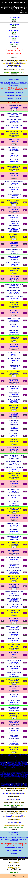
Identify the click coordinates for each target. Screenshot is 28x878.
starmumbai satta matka (17, 776)
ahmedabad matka (10, 763)
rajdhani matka (23, 761)
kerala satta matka (10, 766)
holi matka (11, 761)
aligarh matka (17, 762)
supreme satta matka (17, 777)
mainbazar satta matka (23, 781)
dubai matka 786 (14, 784)
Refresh (14, 21)
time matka (17, 755)
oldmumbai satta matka (5, 782)
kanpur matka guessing (22, 784)
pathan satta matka (20, 768)
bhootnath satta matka (4, 774)
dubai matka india (12, 783)
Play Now (14, 110)
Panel (25, 107)
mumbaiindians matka (7, 758)
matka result (3, 785)
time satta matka (13, 768)
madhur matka (13, 756)
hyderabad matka (24, 762)
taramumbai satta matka (8, 772)
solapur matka (7, 757)
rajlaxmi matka (3, 762)
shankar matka (9, 754)
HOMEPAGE (14, 872)
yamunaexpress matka (20, 760)
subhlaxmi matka (10, 755)
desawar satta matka (8, 771)
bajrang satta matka (14, 779)
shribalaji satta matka (15, 767)
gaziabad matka (15, 758)
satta (20, 782)
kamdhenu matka (18, 763)
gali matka (5, 755)
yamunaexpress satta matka (14, 774)
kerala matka (3, 754)
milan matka (6, 761)
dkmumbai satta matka (4, 781)
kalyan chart (19, 785)
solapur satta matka (16, 771)
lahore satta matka (24, 774)
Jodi (3, 107)
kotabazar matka (3, 766)
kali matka (21, 754)
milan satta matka (3, 775)
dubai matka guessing (5, 783)
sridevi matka (15, 754)
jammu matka (24, 763)
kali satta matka (8, 767)
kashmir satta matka (22, 779)
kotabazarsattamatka (14, 782)
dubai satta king (24, 782)
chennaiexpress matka (4, 760)
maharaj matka (7, 756)
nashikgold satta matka (13, 781)
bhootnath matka (12, 760)
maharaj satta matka (9, 769)
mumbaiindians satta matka (18, 772)
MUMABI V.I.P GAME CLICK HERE (14, 56)
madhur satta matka (17, 769)
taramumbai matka (22, 757)
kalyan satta (14, 785)
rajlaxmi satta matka (8, 776)
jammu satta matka (16, 778)
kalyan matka (8, 764)
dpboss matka (9, 785)
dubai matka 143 (7, 784)
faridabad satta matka (11, 773)
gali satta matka (23, 767)
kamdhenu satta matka (7, 778)
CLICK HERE (14, 57)
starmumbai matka (10, 762)
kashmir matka (20, 764)
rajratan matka (17, 761)
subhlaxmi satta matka (5, 768)
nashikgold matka (8, 765)
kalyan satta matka (5, 779)
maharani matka (20, 756)
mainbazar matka (15, 765)
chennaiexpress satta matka (21, 773)
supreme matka (4, 763)
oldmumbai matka (22, 765)
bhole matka (2, 764)
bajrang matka (14, 764)
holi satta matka (10, 775)
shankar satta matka (19, 766)
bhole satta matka (24, 778)
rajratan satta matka (18, 775)
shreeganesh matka (14, 757)
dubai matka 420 (20, 783)
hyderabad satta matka (7, 777)
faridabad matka (22, 758)
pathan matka (22, 755)
